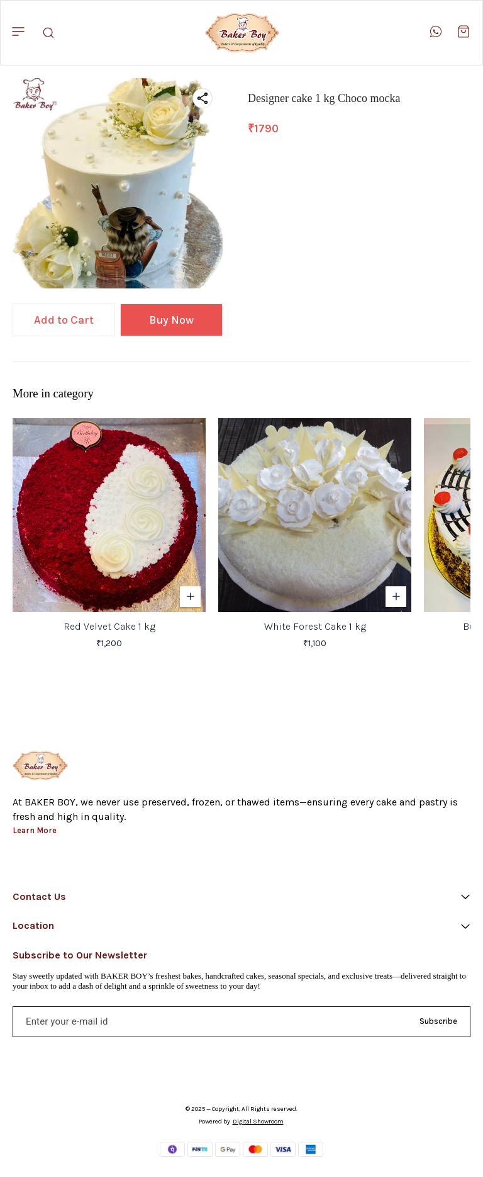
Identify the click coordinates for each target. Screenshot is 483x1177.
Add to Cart (64, 320)
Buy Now (171, 320)
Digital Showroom (258, 1121)
